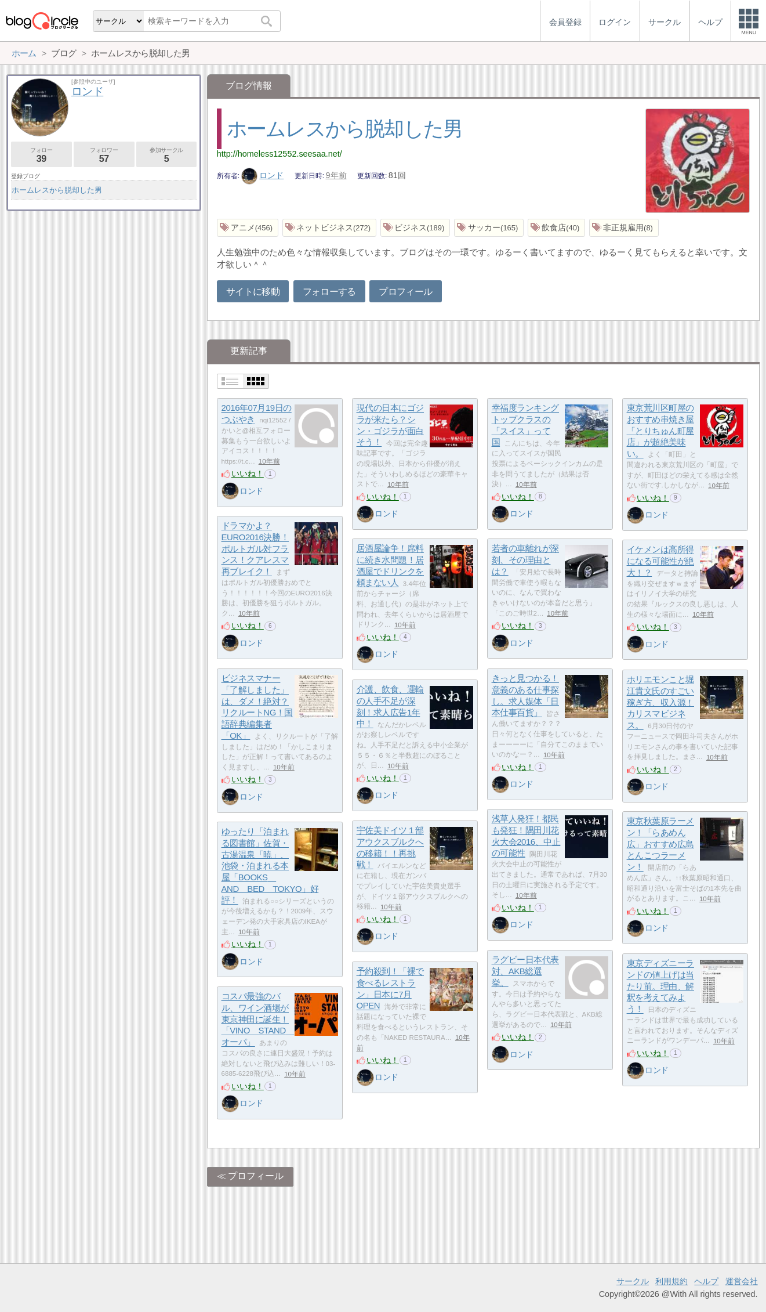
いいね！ (247, 473)
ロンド (262, 175)
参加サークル (166, 155)
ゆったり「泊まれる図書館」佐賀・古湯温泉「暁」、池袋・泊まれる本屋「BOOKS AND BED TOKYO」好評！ (270, 866)
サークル (632, 1281)
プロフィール (405, 292)
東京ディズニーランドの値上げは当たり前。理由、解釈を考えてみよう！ (660, 986)
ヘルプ (706, 1281)
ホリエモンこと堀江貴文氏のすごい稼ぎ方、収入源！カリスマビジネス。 (660, 703)
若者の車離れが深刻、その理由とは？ (525, 560)
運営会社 (741, 1281)
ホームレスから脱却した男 (345, 128)
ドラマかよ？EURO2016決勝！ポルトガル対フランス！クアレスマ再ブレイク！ (255, 549)
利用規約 (671, 1281)
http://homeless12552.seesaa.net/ (279, 153)
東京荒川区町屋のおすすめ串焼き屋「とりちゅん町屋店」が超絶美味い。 (660, 431)
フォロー (41, 155)
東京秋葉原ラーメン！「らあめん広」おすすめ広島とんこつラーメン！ (660, 844)
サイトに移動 (252, 292)
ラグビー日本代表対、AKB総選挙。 (525, 971)
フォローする (329, 292)
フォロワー (104, 155)
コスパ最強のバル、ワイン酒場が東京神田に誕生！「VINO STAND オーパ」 (258, 1019)
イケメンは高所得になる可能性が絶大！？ (660, 561)
